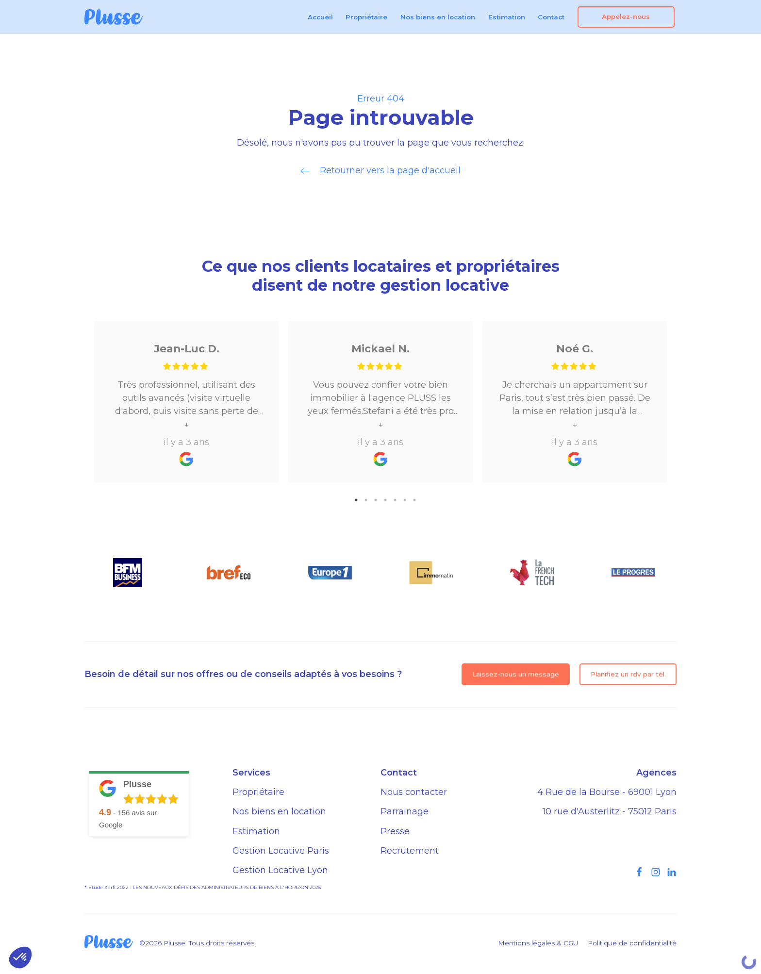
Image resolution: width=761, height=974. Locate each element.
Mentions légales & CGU (538, 943)
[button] (20, 957)
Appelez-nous (626, 16)
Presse (395, 831)
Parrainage (404, 811)
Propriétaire (366, 17)
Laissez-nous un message (515, 674)
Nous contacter (413, 792)
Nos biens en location (437, 17)
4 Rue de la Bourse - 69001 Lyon (607, 792)
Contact (551, 17)
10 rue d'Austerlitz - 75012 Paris (610, 811)
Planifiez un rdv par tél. (628, 674)
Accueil (320, 17)
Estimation (506, 17)
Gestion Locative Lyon (280, 870)
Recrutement (409, 850)
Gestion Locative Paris (280, 850)
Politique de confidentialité (632, 943)
